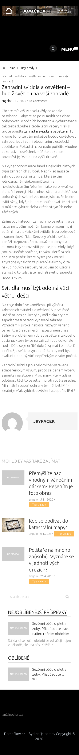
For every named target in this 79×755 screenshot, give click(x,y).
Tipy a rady (27, 68)
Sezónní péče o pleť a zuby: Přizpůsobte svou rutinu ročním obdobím (50, 628)
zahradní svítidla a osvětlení (46, 131)
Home (11, 68)
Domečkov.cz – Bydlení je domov (29, 734)
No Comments (37, 101)
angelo (6, 101)
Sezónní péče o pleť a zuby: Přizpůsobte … (49, 671)
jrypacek (44, 421)
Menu (67, 49)
